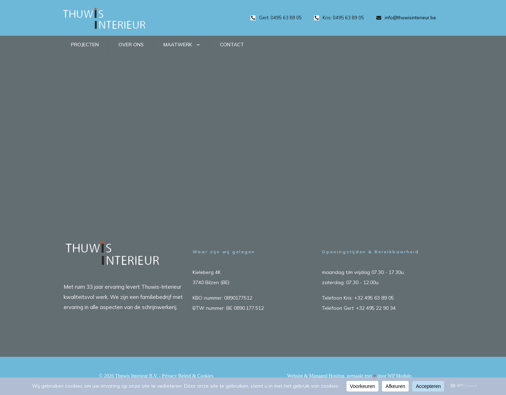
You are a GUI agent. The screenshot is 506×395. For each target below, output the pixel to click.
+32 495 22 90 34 (376, 308)
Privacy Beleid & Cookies (188, 376)
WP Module (399, 376)
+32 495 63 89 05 (374, 298)
